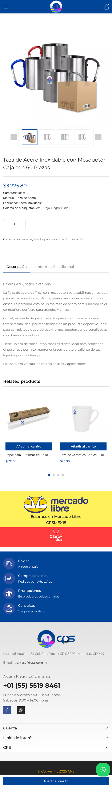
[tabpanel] (28, 430)
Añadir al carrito (56, 781)
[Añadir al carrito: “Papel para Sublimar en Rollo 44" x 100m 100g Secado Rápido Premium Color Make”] (28, 446)
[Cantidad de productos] (14, 224)
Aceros (27, 239)
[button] (106, 6)
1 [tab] (49, 475)
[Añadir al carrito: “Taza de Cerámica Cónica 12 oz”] (83, 446)
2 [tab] (54, 475)
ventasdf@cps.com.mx (31, 663)
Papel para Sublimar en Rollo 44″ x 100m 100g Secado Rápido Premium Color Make (28, 455)
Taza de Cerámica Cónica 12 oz (82, 455)
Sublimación (75, 239)
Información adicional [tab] (55, 267)
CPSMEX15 (56, 522)
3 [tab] (58, 475)
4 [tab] (63, 475)
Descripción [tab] (17, 267)
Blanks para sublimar (48, 239)
